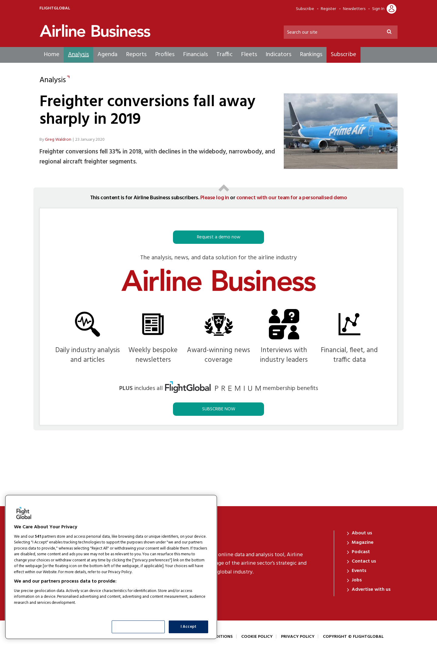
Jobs (357, 580)
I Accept (188, 627)
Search (391, 33)
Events (359, 571)
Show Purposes (138, 627)
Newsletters (354, 9)
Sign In (378, 9)
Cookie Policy (257, 636)
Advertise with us (371, 590)
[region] (111, 567)
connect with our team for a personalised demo (291, 197)
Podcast (361, 552)
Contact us (364, 561)
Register (328, 9)
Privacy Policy (297, 636)
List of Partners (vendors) (38, 610)
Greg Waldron (58, 139)
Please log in (214, 197)
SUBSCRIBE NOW (218, 409)
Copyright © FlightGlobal (353, 636)
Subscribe (305, 9)
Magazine (363, 542)
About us (362, 533)
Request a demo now (218, 237)
